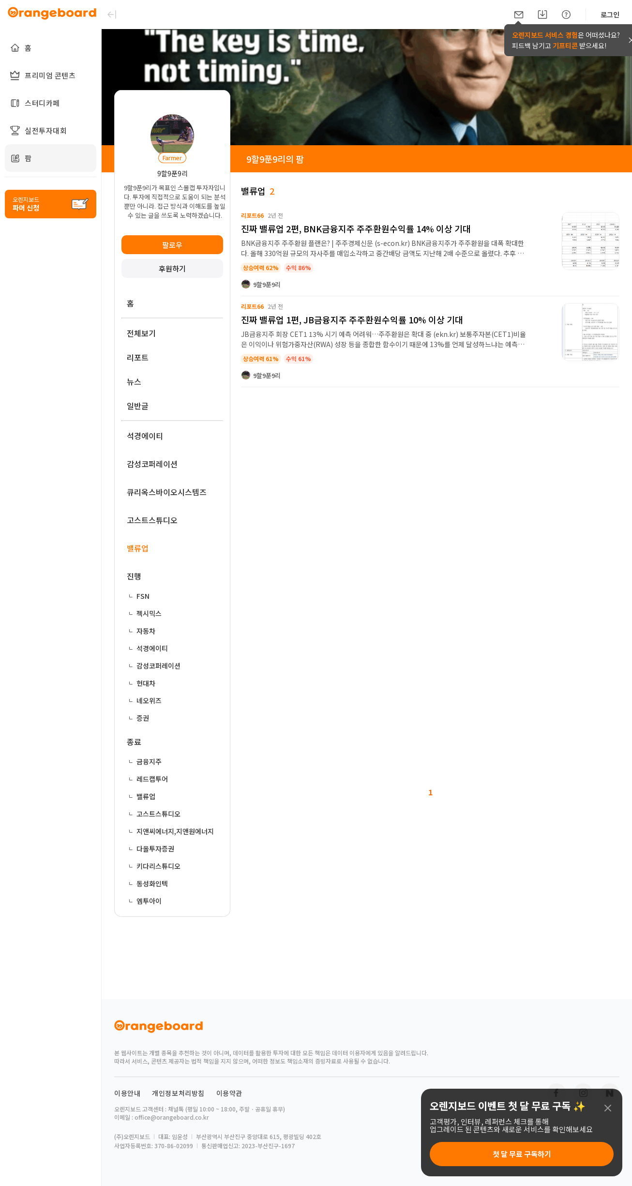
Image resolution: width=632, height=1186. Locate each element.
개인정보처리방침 (178, 1093)
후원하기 (172, 268)
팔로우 (172, 245)
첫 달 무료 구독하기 (522, 1154)
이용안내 (127, 1093)
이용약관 (229, 1093)
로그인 (610, 14)
